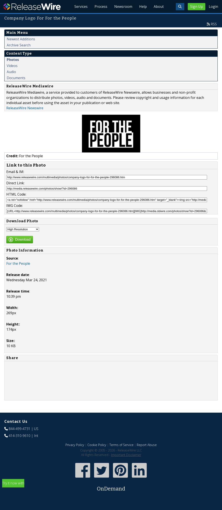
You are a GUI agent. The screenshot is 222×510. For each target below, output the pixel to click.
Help (143, 6)
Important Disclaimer (126, 455)
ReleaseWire (32, 6)
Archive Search (19, 45)
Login (213, 6)
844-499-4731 (19, 428)
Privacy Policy (74, 445)
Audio (11, 71)
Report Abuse (147, 445)
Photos (13, 59)
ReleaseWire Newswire (24, 108)
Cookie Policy (96, 445)
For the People (18, 263)
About (159, 6)
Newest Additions (21, 39)
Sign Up (196, 6)
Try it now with (111, 487)
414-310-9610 (19, 435)
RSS (214, 24)
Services (81, 6)
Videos (12, 65)
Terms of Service (121, 445)
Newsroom (123, 6)
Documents (16, 77)
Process (101, 6)
